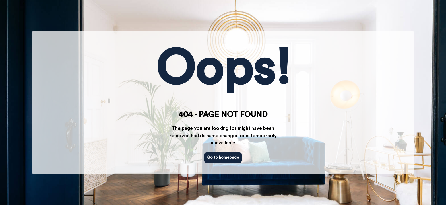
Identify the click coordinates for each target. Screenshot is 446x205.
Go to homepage (223, 157)
